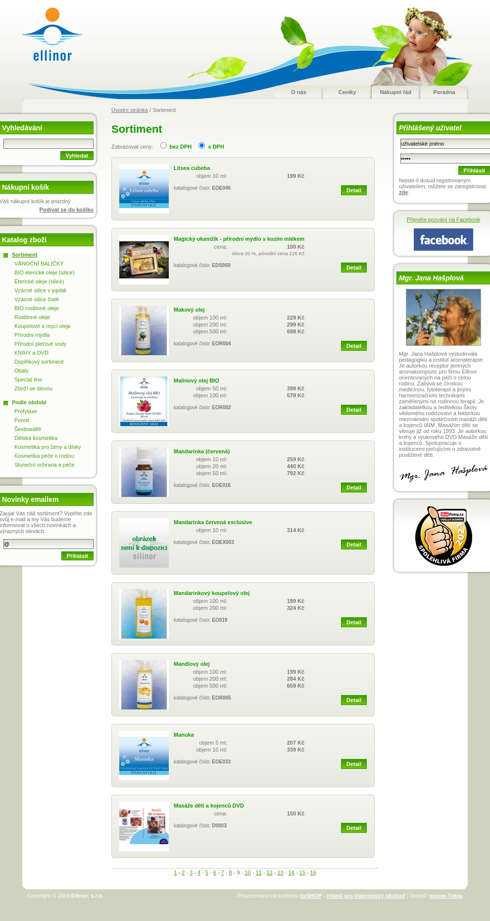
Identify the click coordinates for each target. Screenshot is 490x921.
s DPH (216, 147)
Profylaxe (25, 411)
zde (403, 192)
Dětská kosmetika (35, 438)
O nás (298, 92)
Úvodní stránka (129, 110)
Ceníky (347, 92)
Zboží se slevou (33, 388)
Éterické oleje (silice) (39, 281)
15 (302, 872)
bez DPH (181, 147)
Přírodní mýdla (32, 335)
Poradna (444, 92)
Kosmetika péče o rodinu (44, 456)
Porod (21, 420)
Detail (353, 190)
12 (269, 872)
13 (280, 872)
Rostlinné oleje (32, 317)
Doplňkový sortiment (39, 362)
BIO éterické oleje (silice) (44, 272)
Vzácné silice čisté (36, 299)
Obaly (21, 371)
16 (313, 872)
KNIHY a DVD (31, 353)
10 (247, 872)
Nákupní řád (396, 92)
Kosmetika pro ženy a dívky (47, 447)
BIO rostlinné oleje (36, 308)
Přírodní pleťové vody (40, 344)
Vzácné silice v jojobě (40, 290)
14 (291, 872)
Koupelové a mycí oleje (42, 326)
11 (258, 872)
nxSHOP (311, 896)
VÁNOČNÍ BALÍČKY (39, 264)
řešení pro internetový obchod (366, 896)
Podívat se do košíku (67, 210)
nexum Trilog (446, 896)
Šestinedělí (27, 429)
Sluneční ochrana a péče (44, 465)
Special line (28, 379)
